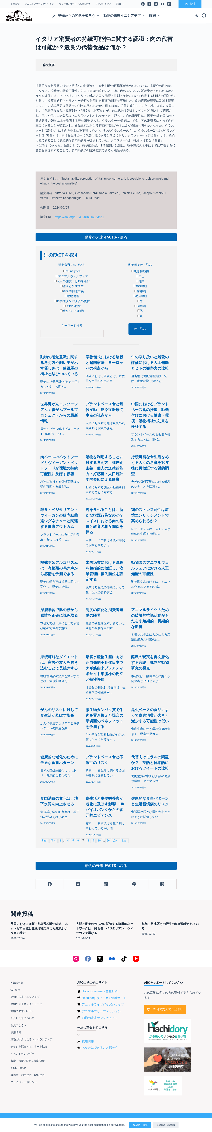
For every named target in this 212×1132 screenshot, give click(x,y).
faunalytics (72, 271)
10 (99, 840)
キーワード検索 (71, 325)
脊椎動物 (140, 286)
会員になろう (18, 1025)
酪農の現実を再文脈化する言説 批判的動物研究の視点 (150, 662)
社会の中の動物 (72, 311)
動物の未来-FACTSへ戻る (106, 237)
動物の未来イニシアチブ (124, 15)
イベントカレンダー (22, 1053)
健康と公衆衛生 (72, 286)
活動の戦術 (72, 306)
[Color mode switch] (196, 15)
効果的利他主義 (72, 291)
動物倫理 (72, 296)
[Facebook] (143, 4)
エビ (140, 276)
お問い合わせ (18, 1067)
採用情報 (16, 1032)
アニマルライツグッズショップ (103, 1004)
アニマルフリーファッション (39, 3)
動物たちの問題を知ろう (76, 15)
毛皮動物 (140, 296)
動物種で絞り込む (140, 265)
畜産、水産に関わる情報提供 (28, 1060)
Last (124, 840)
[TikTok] (124, 959)
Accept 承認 (139, 1125)
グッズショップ (103, 3)
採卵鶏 (140, 291)
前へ (53, 840)
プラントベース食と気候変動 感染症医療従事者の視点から (104, 410)
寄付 (190, 3)
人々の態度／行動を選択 (72, 281)
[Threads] (162, 884)
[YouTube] (169, 4)
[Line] (134, 884)
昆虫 (140, 281)
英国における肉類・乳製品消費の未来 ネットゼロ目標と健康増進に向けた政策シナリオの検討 (39, 928)
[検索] (204, 15)
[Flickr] (162, 4)
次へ (116, 840)
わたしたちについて (22, 1018)
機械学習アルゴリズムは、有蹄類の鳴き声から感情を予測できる (59, 568)
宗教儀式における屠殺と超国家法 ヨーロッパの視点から (104, 362)
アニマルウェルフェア (72, 276)
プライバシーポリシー (24, 1082)
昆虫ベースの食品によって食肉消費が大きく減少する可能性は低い (150, 715)
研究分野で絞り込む (71, 265)
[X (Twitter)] (149, 4)
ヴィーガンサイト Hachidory (74, 3)
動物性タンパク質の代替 (72, 301)
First (44, 840)
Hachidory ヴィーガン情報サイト (104, 998)
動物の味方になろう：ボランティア (32, 1039)
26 (108, 840)
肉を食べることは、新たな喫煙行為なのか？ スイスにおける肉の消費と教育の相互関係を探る (106, 520)
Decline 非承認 (166, 1125)
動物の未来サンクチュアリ (26, 1003)
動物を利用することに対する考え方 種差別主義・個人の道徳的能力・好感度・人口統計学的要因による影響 (104, 468)
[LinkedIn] (106, 884)
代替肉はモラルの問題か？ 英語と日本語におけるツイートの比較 (150, 763)
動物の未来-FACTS (21, 1011)
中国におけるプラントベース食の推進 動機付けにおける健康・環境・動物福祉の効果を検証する (150, 415)
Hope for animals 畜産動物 (100, 991)
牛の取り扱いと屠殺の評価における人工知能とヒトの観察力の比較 (150, 362)
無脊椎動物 (140, 271)
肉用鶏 (140, 306)
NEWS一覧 (17, 982)
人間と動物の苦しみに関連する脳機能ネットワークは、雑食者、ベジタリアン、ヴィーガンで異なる (104, 928)
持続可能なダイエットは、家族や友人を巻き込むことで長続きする (59, 662)
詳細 (121, 4)
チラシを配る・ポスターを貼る (29, 1046)
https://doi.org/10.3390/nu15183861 (79, 217)
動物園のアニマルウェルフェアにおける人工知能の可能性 (150, 568)
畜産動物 (15, 3)
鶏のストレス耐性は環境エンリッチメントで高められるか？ (150, 515)
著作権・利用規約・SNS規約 (28, 1074)
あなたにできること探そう (100, 1047)
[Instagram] (156, 4)
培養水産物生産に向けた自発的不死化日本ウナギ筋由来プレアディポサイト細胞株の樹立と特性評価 (104, 668)
